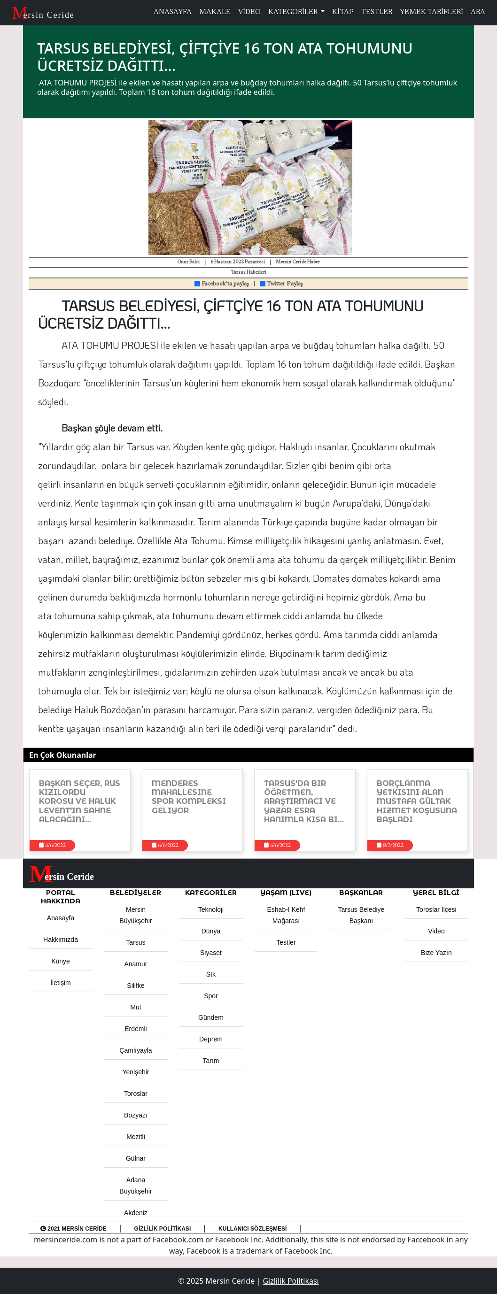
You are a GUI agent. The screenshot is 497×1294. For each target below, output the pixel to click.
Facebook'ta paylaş (221, 284)
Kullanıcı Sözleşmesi (252, 1228)
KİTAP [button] (343, 12)
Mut (135, 1007)
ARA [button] (478, 12)
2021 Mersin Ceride (73, 1228)
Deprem (211, 1039)
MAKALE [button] (215, 12)
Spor (211, 996)
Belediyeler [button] (135, 892)
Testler (285, 942)
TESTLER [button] (376, 12)
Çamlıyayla (135, 1050)
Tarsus (135, 942)
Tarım (210, 1060)
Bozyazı (136, 1115)
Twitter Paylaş (281, 284)
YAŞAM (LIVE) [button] (285, 892)
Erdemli (135, 1028)
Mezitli (135, 1136)
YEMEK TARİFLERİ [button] (431, 12)
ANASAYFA (173, 12)
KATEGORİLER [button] (211, 892)
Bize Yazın (436, 952)
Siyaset (211, 952)
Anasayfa (60, 918)
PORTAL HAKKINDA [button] (60, 896)
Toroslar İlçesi (436, 909)
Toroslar (136, 1093)
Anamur (135, 964)
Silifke (135, 985)
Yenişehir (135, 1072)
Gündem (211, 1017)
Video (436, 931)
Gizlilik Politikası (162, 1228)
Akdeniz (136, 1213)
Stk (211, 974)
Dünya (211, 931)
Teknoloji (211, 909)
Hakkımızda (60, 939)
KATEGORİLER (293, 12)
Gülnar (136, 1158)
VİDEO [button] (249, 12)
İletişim (60, 982)
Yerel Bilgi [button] (436, 892)
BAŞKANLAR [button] (361, 892)
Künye (60, 961)
